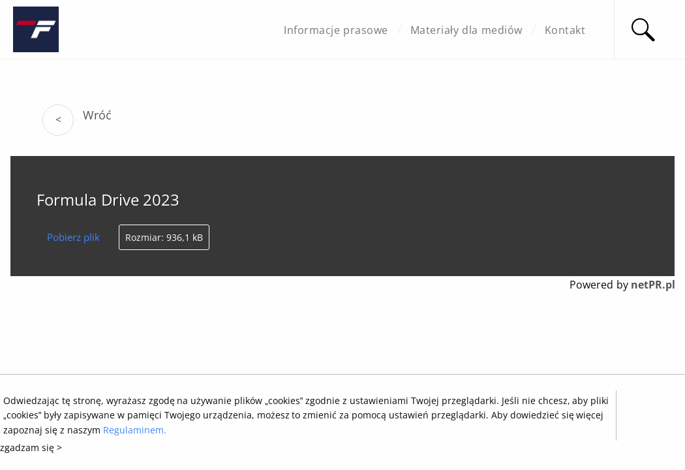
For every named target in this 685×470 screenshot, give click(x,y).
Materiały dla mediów (466, 30)
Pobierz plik (73, 236)
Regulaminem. (134, 430)
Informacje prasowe (336, 30)
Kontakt (565, 30)
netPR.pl (653, 284)
